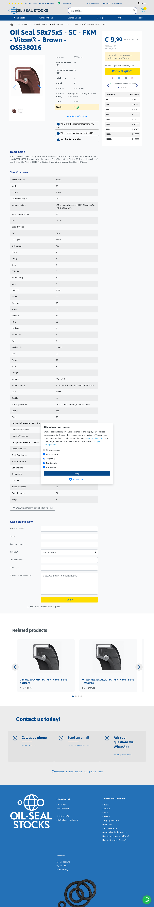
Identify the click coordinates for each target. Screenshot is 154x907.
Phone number (16, 559)
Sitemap (106, 804)
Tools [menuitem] (140, 17)
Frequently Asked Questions (114, 832)
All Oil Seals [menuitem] (20, 17)
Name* (13, 536)
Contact (105, 812)
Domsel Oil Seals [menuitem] (76, 17)
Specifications (19, 172)
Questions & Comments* (21, 575)
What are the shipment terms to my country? (75, 125)
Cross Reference (109, 828)
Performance (52, 454)
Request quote (122, 71)
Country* (14, 551)
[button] (39, 88)
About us (106, 808)
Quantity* (14, 567)
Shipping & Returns (110, 820)
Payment (106, 816)
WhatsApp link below (123, 754)
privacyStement (95, 438)
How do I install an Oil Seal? (114, 840)
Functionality (51, 463)
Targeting (50, 458)
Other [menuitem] (121, 17)
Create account (63, 861)
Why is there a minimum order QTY (74, 133)
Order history (62, 869)
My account (61, 865)
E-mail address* (17, 528)
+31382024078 (62, 816)
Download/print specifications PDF (32, 508)
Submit (69, 599)
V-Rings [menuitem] (101, 17)
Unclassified (51, 467)
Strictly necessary (54, 450)
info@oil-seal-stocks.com (78, 745)
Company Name (17, 544)
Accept (77, 473)
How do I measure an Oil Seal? (115, 836)
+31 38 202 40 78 (28, 745)
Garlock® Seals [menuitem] (47, 17)
